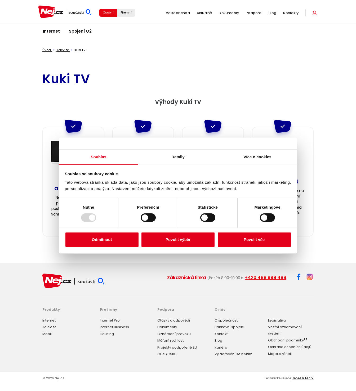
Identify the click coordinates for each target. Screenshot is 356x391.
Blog (273, 13)
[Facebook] (298, 278)
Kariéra (221, 347)
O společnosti (226, 320)
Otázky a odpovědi (173, 320)
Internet (51, 31)
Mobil (47, 333)
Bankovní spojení (229, 327)
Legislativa (277, 320)
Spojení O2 (80, 31)
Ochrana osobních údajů (289, 346)
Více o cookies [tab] (257, 156)
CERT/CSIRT (167, 354)
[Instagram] (310, 277)
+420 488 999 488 (265, 277)
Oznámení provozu (174, 333)
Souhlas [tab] (98, 156)
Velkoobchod (178, 13)
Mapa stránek (280, 353)
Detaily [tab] (178, 156)
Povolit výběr (178, 240)
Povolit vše (254, 240)
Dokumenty (229, 13)
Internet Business (114, 327)
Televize (49, 327)
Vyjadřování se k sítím (233, 354)
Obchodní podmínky (286, 340)
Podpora (253, 13)
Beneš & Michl (303, 378)
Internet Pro (110, 320)
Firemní (126, 13)
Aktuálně (204, 13)
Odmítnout (102, 240)
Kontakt (221, 333)
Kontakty (291, 13)
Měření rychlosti (170, 340)
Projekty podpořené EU (177, 347)
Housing (107, 333)
